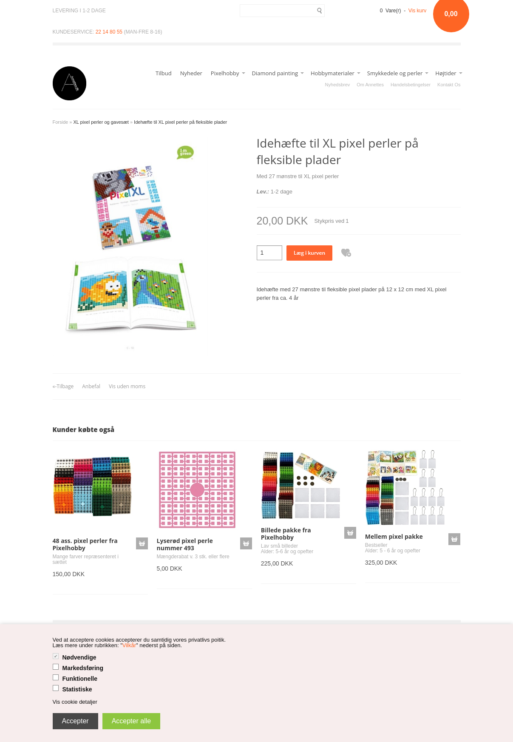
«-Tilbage (63, 386)
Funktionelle (79, 678)
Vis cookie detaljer (75, 702)
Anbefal (91, 386)
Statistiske (77, 689)
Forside (60, 122)
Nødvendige (79, 657)
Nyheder (191, 73)
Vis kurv (417, 11)
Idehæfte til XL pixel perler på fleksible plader (180, 122)
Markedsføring (82, 668)
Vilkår (129, 645)
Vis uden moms (127, 386)
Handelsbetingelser (411, 84)
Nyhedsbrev (337, 84)
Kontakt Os (448, 84)
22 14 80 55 (109, 32)
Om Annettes (370, 84)
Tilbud (164, 73)
